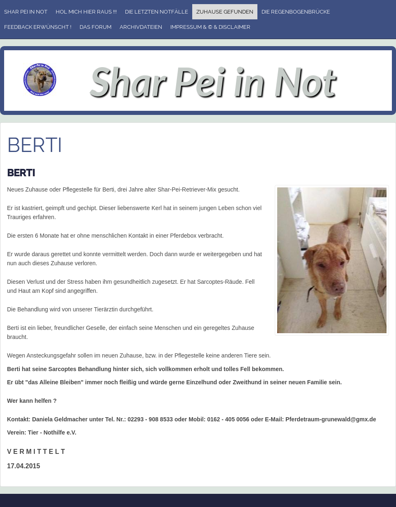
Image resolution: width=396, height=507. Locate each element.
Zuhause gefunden (224, 12)
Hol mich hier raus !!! (86, 12)
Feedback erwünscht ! (37, 27)
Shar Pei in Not (25, 12)
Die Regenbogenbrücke (296, 12)
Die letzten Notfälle (156, 12)
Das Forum (95, 27)
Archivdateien (141, 27)
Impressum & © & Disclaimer (210, 27)
